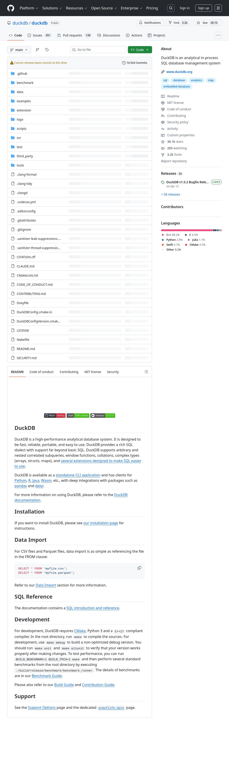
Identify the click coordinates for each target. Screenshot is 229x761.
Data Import (46, 585)
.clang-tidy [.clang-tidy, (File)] (24, 183)
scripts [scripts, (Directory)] (21, 128)
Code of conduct (176, 109)
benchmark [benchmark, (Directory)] (25, 83)
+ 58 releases (170, 194)
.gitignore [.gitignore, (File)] (24, 229)
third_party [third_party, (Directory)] (25, 156)
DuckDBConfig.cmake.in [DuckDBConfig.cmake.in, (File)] (34, 312)
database (179, 80)
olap (211, 80)
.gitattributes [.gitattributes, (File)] (26, 220)
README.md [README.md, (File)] (26, 349)
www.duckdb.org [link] (179, 72)
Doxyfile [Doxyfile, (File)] (23, 303)
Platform (29, 8)
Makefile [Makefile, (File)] (23, 339)
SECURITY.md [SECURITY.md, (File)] (26, 358)
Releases (172, 173)
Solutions (52, 8)
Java (35, 480)
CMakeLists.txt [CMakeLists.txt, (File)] (27, 275)
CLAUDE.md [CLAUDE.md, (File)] (25, 266)
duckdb (20, 23)
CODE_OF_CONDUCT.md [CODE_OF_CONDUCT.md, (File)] (35, 284)
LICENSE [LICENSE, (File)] (23, 330)
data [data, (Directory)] (20, 92)
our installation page (100, 522)
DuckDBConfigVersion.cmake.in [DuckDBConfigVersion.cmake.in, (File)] (40, 321)
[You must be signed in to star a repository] (208, 23)
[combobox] (100, 49)
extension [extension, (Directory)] (24, 110)
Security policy (174, 122)
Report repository (174, 161)
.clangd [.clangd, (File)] (22, 193)
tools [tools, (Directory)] (20, 165)
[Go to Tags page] (47, 49)
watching (174, 148)
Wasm (46, 480)
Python (20, 480)
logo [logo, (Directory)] (20, 119)
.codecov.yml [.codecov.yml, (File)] (26, 202)
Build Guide (64, 684)
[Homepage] (10, 8)
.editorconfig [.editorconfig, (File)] (26, 211)
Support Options (42, 707)
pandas (21, 485)
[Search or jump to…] (171, 8)
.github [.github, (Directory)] (22, 73)
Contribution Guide (98, 684)
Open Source (104, 8)
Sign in (185, 8)
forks (171, 154)
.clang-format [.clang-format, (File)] (27, 174)
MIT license (172, 102)
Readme (170, 96)
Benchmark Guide (47, 675)
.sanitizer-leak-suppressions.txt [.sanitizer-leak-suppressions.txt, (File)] (39, 239)
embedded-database (176, 86)
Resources (77, 8)
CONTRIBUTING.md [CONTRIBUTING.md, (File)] (31, 294)
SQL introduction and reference (92, 607)
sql (165, 80)
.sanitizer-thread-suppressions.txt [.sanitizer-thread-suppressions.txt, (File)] (41, 248)
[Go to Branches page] (37, 49)
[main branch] (19, 49)
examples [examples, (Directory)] (24, 101)
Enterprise (132, 8)
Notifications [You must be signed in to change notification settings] (150, 23)
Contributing (173, 115)
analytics (196, 80)
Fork (178, 23)
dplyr (39, 485)
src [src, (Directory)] (19, 138)
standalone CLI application (78, 475)
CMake (80, 630)
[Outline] (146, 371)
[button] (140, 568)
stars (172, 141)
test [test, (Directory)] (19, 147)
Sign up (203, 8)
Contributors (172, 206)
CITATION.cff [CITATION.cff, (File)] (26, 257)
